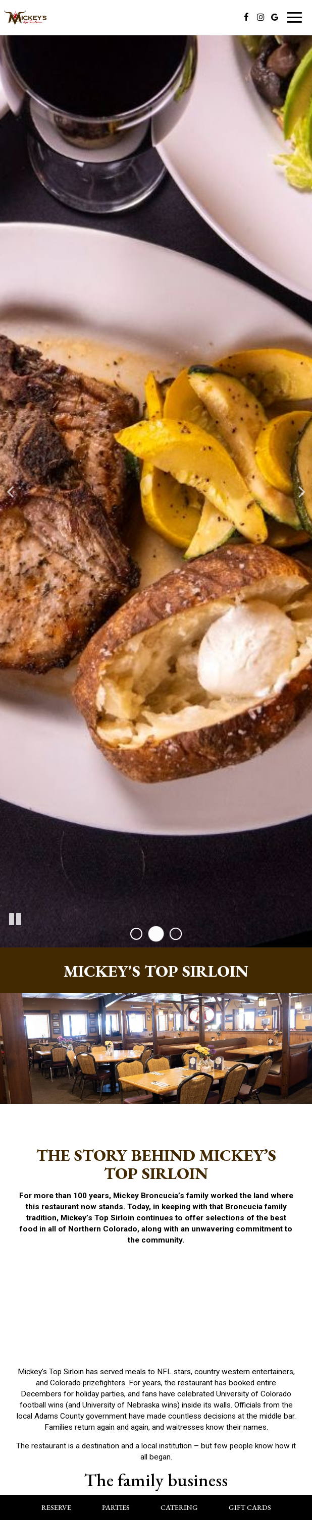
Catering (179, 1507)
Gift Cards (250, 1507)
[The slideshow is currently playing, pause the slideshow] (15, 919)
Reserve (56, 1507)
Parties (116, 1507)
